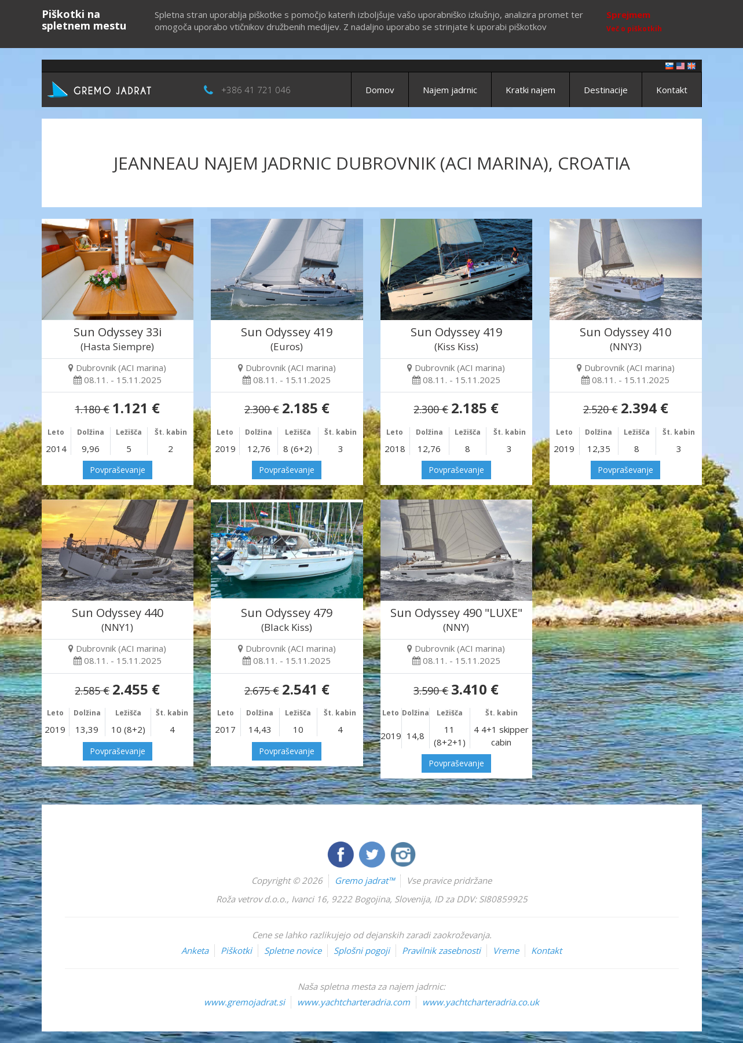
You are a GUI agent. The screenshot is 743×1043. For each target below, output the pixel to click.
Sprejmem (628, 14)
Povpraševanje (117, 469)
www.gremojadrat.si (244, 1002)
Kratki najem (530, 90)
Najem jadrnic (450, 90)
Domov (379, 90)
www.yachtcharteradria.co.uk (480, 1002)
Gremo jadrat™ (364, 880)
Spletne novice (292, 950)
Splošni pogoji (362, 950)
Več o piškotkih (634, 29)
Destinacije (606, 90)
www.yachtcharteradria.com (353, 1002)
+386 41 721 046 (256, 90)
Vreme (506, 950)
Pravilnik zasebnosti (441, 950)
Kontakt (671, 90)
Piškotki (236, 950)
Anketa (194, 950)
